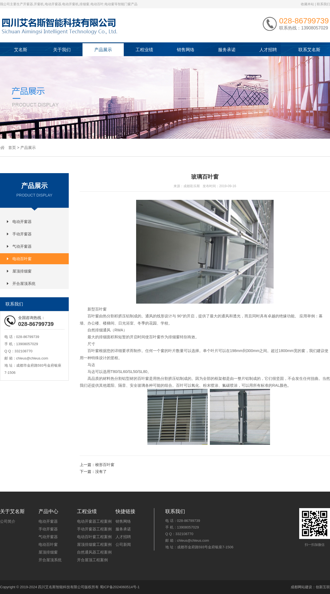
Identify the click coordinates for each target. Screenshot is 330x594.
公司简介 (7, 521)
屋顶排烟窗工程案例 (94, 544)
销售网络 (185, 49)
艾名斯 (20, 49)
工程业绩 (144, 49)
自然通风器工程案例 (94, 552)
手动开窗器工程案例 (94, 529)
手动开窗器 (22, 234)
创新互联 (323, 587)
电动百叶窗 (22, 259)
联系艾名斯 (309, 49)
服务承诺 (227, 49)
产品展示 (103, 49)
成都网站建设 (301, 587)
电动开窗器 (22, 221)
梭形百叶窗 (104, 464)
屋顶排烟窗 (22, 271)
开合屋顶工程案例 (92, 560)
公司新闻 (123, 544)
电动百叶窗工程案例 (94, 537)
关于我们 (62, 49)
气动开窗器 (22, 246)
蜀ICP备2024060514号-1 (120, 587)
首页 (12, 147)
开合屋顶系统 (23, 283)
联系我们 (323, 4)
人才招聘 (268, 49)
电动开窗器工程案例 (94, 521)
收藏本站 (307, 4)
